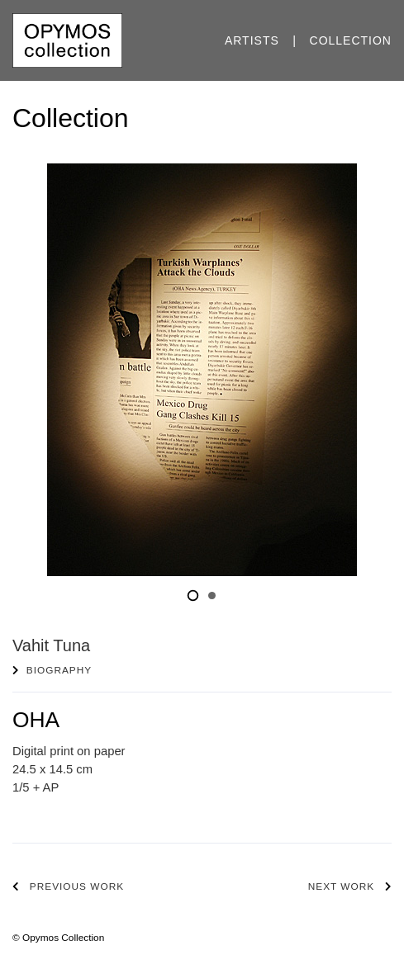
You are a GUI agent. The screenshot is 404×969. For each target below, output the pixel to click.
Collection (351, 40)
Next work (341, 886)
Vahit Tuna (51, 645)
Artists (252, 40)
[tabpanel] (202, 369)
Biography (59, 670)
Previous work (77, 886)
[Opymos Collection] (67, 39)
